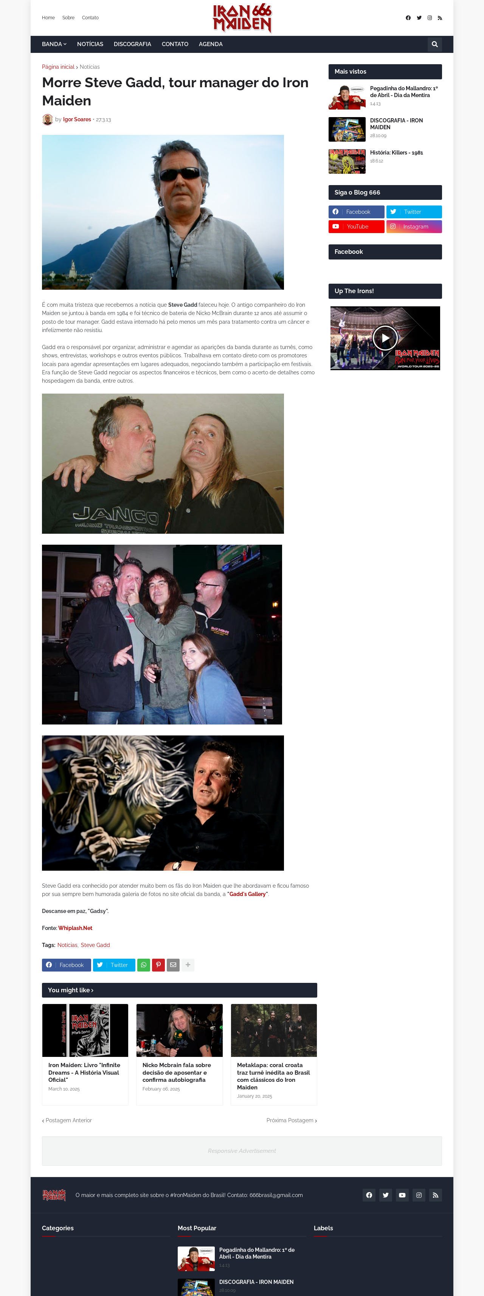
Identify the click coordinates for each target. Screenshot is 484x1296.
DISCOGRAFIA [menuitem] (132, 44)
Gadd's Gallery (248, 894)
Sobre (68, 17)
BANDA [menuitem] (52, 44)
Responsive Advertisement (242, 1151)
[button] (435, 44)
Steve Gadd (95, 945)
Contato (90, 17)
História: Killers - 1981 (396, 153)
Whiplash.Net (75, 928)
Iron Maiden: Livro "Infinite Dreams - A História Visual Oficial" (84, 1072)
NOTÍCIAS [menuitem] (90, 44)
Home (48, 17)
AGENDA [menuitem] (211, 44)
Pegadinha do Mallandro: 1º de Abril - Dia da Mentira (404, 91)
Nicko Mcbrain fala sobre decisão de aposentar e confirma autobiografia (177, 1072)
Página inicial (58, 67)
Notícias (90, 67)
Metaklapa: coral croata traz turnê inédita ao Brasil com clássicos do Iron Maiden (273, 1076)
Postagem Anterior (69, 1120)
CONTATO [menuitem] (175, 44)
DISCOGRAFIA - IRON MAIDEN (396, 123)
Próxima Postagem (290, 1120)
